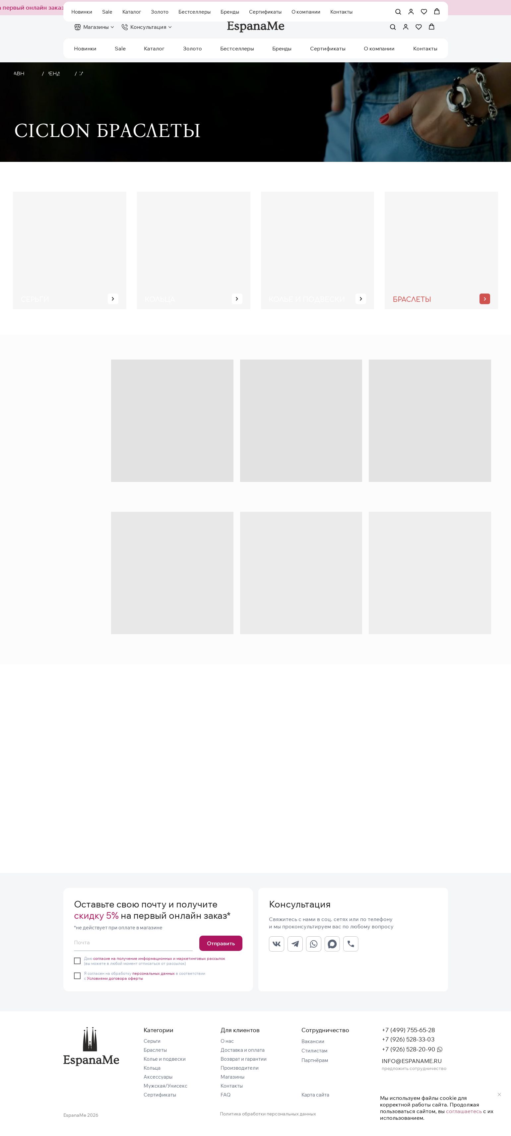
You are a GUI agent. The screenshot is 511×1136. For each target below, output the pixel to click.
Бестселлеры (237, 48)
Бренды (281, 48)
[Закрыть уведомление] (499, 1094)
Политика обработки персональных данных (268, 1114)
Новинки (85, 48)
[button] (393, 27)
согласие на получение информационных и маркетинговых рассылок (159, 958)
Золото (192, 48)
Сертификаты (328, 48)
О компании (379, 48)
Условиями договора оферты (115, 978)
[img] (91, 1046)
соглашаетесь (464, 1111)
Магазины (96, 27)
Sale (120, 48)
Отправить (221, 943)
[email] (133, 942)
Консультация (148, 27)
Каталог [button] (154, 48)
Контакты (425, 48)
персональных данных (153, 973)
